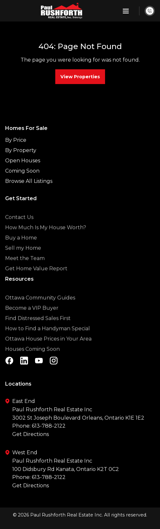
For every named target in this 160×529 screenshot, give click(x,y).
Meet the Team (25, 266)
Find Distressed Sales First (38, 326)
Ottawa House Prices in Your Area (48, 347)
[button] (126, 11)
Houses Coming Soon (32, 357)
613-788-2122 (49, 426)
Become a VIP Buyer (31, 316)
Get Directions (30, 434)
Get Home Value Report (36, 276)
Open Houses (22, 161)
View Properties (80, 77)
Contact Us (19, 225)
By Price (15, 140)
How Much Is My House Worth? (45, 235)
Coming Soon (22, 171)
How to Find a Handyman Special (47, 336)
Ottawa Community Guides (40, 306)
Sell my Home (23, 256)
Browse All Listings (28, 181)
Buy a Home (21, 246)
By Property (20, 150)
